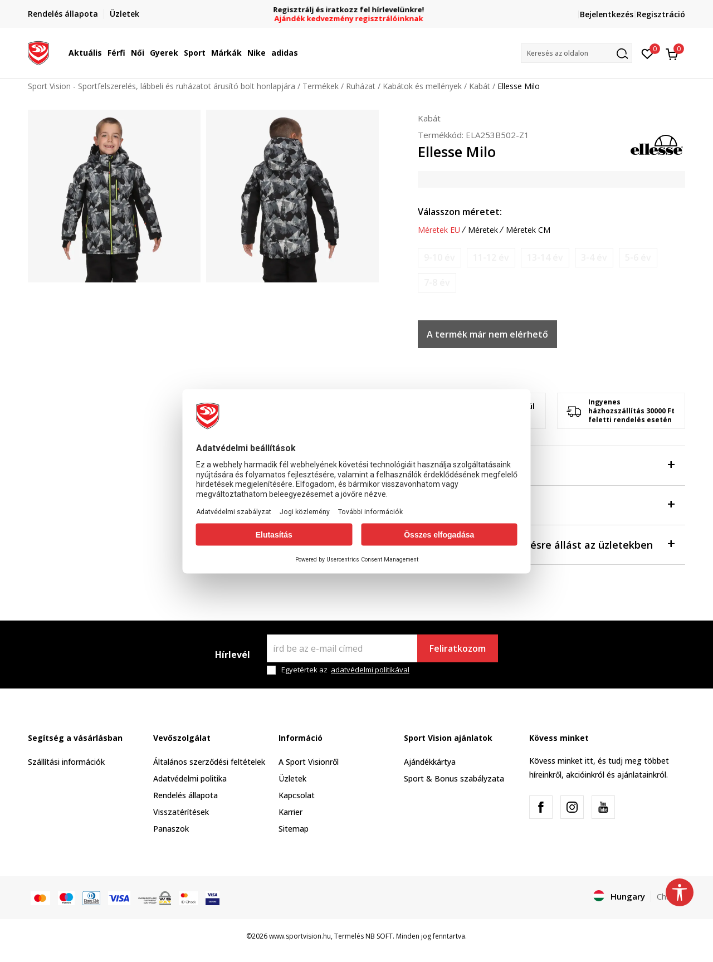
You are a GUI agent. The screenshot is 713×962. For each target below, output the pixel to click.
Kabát (479, 86)
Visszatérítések (181, 812)
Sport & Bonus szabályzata (454, 778)
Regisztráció (661, 14)
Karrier (290, 812)
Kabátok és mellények (422, 86)
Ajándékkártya (430, 761)
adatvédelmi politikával (370, 670)
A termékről (546, 464)
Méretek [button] (483, 230)
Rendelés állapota (185, 795)
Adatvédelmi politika (190, 778)
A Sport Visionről (309, 761)
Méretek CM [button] (528, 230)
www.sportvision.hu (300, 936)
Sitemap (294, 828)
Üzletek (292, 778)
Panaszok (171, 828)
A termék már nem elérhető (487, 334)
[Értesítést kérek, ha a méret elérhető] (439, 257)
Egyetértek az (345, 670)
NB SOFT (379, 936)
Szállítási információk (66, 761)
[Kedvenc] (648, 53)
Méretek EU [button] (439, 230)
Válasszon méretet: (460, 212)
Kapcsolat (297, 795)
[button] (576, 53)
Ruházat (360, 86)
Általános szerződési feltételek (209, 761)
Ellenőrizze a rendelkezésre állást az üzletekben (546, 543)
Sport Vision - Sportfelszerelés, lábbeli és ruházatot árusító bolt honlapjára (161, 86)
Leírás (546, 504)
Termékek (320, 86)
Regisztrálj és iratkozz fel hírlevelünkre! (356, 10)
